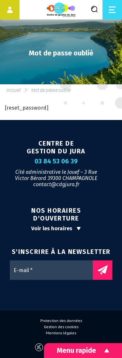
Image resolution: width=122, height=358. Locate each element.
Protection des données (61, 320)
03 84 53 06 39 (56, 161)
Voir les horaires (56, 228)
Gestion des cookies (61, 327)
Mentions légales (61, 333)
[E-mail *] (54, 270)
